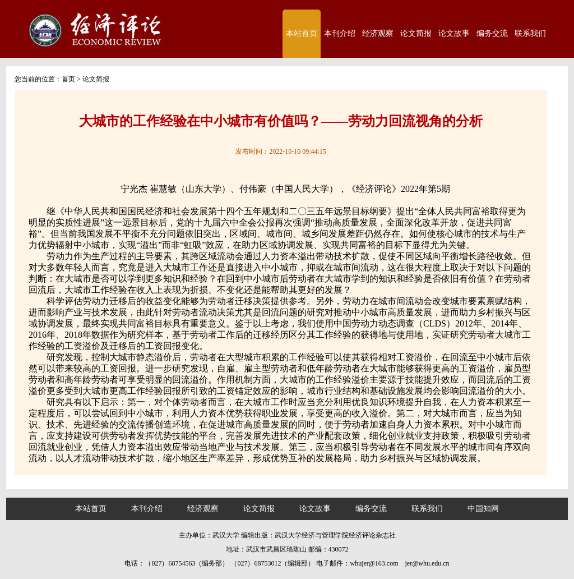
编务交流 (492, 33)
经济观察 (378, 33)
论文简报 (416, 33)
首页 (68, 79)
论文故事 (454, 33)
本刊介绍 (339, 33)
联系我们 (530, 33)
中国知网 (483, 508)
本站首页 (301, 33)
